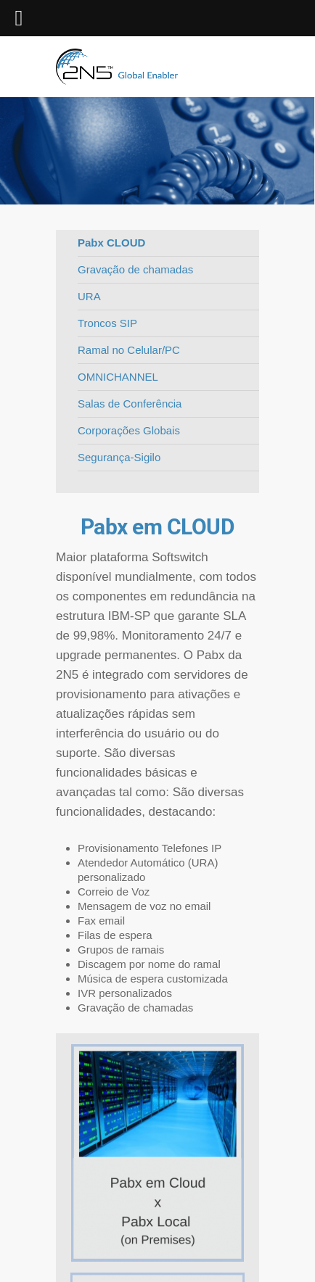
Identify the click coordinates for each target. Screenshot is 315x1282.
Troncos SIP (107, 323)
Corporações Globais (129, 430)
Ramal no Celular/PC (129, 350)
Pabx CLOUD (111, 242)
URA (89, 296)
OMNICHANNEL (118, 377)
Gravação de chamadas (135, 269)
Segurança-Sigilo (119, 457)
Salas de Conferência (129, 403)
